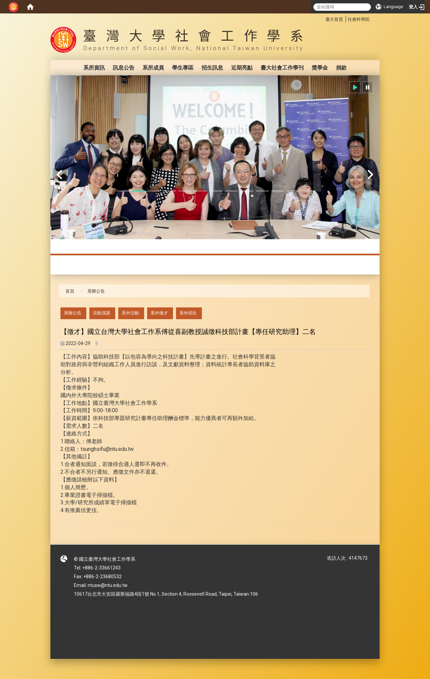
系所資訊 (94, 68)
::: (322, 18)
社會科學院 (359, 19)
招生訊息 (212, 68)
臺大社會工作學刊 (282, 68)
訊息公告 (123, 68)
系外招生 (188, 312)
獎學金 (320, 68)
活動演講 (101, 312)
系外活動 (130, 312)
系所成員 (153, 68)
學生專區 (183, 68)
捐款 (341, 68)
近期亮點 (242, 68)
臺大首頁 (334, 19)
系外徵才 (159, 312)
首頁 (70, 291)
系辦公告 (72, 312)
